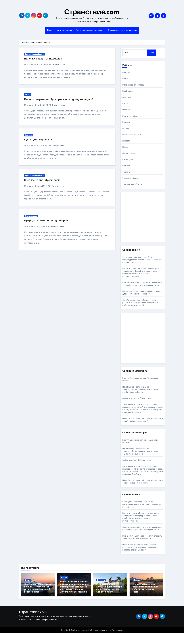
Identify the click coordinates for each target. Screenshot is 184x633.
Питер (28, 95)
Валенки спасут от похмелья (44, 58)
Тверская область (130, 178)
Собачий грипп (144, 398)
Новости (126, 141)
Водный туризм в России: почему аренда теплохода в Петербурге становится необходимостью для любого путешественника (74, 587)
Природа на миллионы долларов (47, 220)
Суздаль (126, 166)
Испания (126, 110)
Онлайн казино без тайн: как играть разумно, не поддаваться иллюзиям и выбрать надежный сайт (140, 302)
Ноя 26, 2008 (42, 65)
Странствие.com (92, 12)
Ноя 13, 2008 (42, 146)
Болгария (126, 72)
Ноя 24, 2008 (42, 105)
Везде (125, 79)
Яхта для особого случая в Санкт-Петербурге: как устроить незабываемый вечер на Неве (141, 259)
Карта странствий (64, 30)
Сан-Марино (128, 159)
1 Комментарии (58, 65)
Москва (125, 128)
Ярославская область (34, 54)
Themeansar (116, 629)
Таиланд (126, 172)
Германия (126, 97)
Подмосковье (31, 216)
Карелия (29, 135)
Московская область (131, 135)
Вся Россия (127, 91)
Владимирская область (133, 85)
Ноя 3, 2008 (41, 227)
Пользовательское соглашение (90, 30)
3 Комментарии (57, 227)
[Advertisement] (137, 217)
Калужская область (131, 116)
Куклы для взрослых (39, 139)
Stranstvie (28, 65)
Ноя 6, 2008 (41, 186)
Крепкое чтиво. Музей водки (44, 180)
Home (50, 30)
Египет (125, 103)
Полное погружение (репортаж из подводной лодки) (61, 99)
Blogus (94, 629)
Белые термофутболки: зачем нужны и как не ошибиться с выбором (140, 389)
